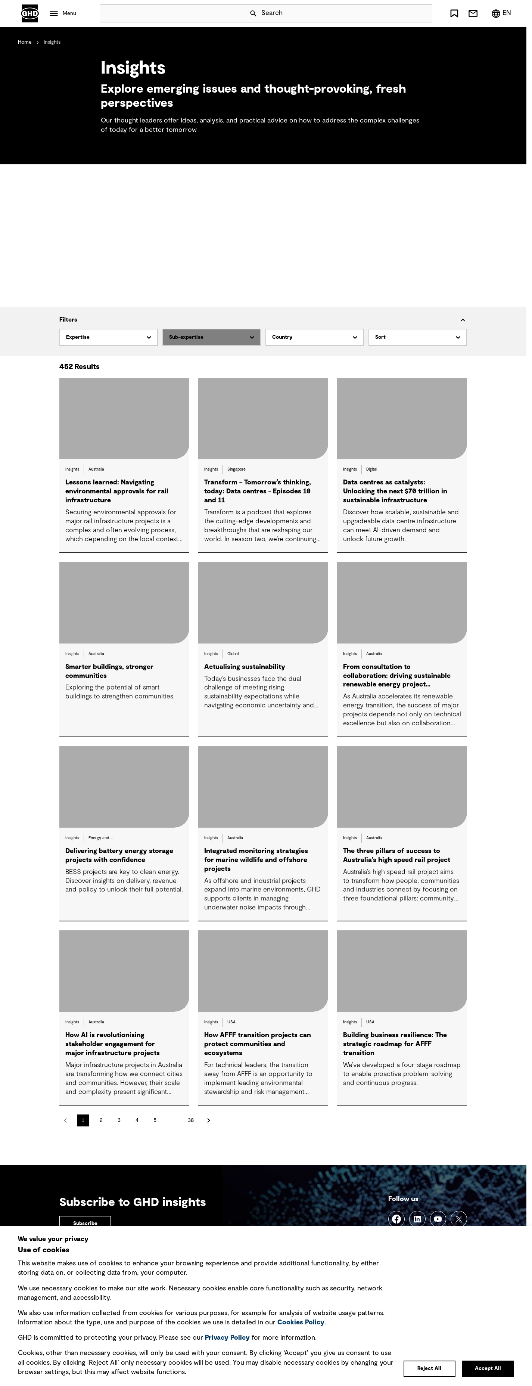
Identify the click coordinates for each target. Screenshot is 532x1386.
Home (25, 42)
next (209, 1120)
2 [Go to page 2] (101, 1120)
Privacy (227, 1337)
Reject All (429, 1368)
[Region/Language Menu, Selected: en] (501, 13)
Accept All (488, 1368)
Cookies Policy (300, 1322)
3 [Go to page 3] (119, 1120)
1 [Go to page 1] (83, 1120)
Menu (69, 13)
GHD (30, 13)
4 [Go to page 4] (137, 1120)
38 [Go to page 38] (191, 1120)
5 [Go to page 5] (154, 1120)
